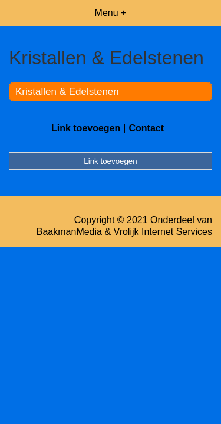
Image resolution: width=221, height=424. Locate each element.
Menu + (111, 13)
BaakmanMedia (69, 232)
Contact (146, 128)
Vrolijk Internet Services (163, 232)
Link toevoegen (85, 128)
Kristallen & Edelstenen (67, 91)
